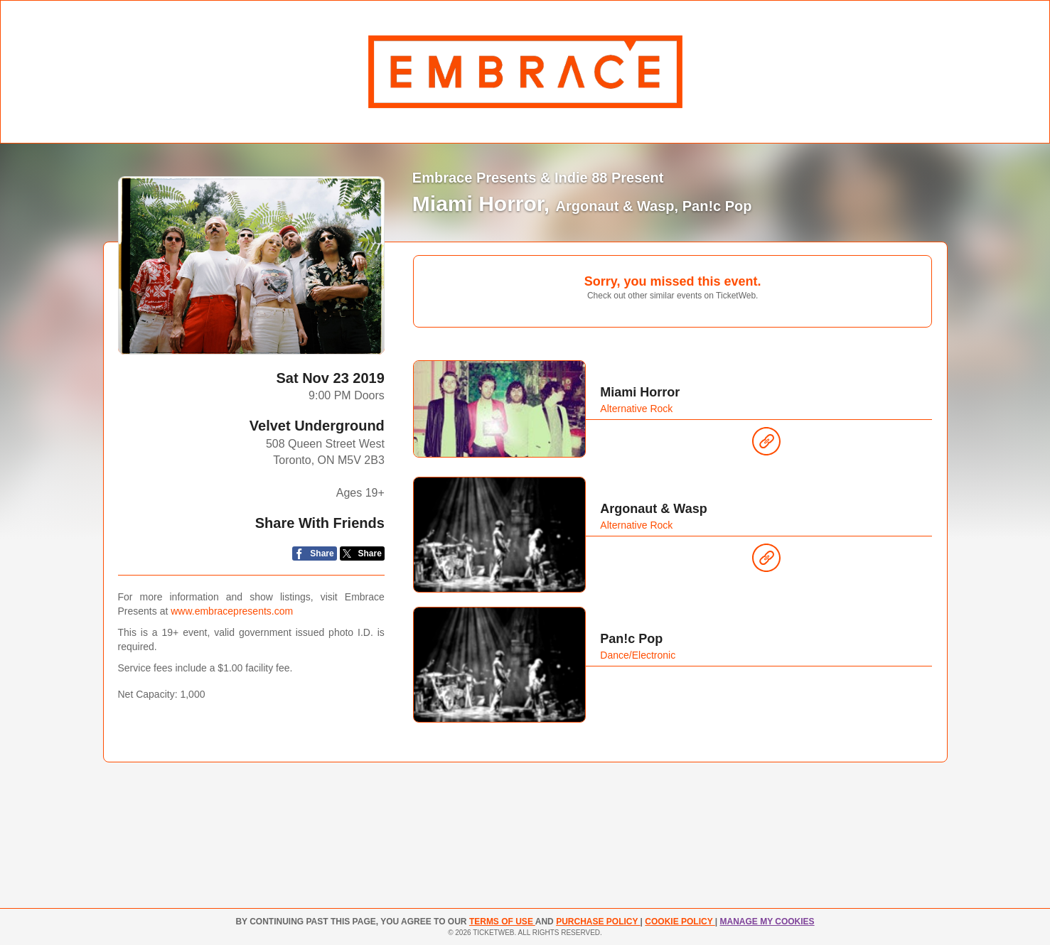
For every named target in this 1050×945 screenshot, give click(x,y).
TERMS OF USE (502, 922)
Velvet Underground (317, 425)
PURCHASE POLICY (598, 922)
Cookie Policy (679, 922)
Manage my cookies (766, 922)
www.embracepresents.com (232, 611)
